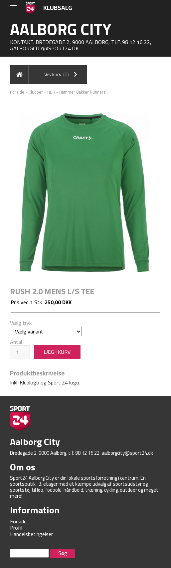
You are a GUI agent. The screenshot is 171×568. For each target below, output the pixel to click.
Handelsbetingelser (31, 534)
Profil (16, 528)
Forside (17, 92)
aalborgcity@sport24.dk (44, 48)
